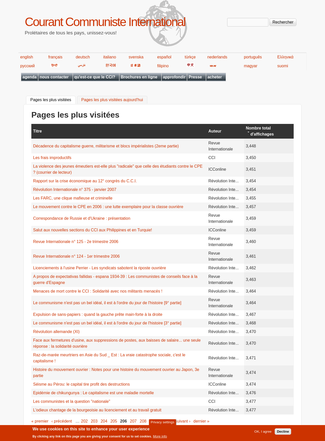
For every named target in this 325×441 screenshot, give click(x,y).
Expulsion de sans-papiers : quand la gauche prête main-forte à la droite (97, 314)
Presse (195, 77)
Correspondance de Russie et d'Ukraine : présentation (81, 218)
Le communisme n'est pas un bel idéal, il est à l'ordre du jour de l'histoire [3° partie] (107, 323)
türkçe (190, 57)
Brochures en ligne (139, 77)
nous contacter (54, 77)
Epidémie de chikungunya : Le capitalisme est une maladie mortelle (93, 393)
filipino (163, 66)
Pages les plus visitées (53, 99)
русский (27, 66)
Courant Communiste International (105, 22)
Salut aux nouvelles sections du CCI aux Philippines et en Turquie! (92, 230)
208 (143, 421)
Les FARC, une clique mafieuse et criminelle (72, 198)
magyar (250, 66)
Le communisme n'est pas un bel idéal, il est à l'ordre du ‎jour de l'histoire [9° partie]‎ (107, 303)
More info (160, 438)
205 (113, 421)
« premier (40, 421)
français (55, 57)
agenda (29, 77)
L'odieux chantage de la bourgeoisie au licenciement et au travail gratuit (97, 410)
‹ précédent (62, 421)
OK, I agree (262, 433)
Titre (37, 131)
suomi (282, 66)
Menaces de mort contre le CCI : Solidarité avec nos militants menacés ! (97, 291)
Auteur (215, 131)
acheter (214, 77)
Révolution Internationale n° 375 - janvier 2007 (74, 189)
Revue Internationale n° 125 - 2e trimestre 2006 (75, 241)
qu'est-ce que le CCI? (94, 77)
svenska (136, 57)
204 (104, 421)
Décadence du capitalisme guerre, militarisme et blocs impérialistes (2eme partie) (106, 146)
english (26, 57)
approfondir (174, 77)
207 (133, 421)
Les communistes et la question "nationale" (71, 401)
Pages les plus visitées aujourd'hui (112, 100)
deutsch (83, 57)
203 (94, 421)
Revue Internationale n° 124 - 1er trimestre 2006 (76, 256)
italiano (109, 57)
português (253, 57)
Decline (283, 433)
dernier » (201, 421)
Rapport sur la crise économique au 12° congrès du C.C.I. (85, 181)
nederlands (217, 57)
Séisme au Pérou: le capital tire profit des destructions (81, 384)
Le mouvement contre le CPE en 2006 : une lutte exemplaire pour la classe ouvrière (108, 207)
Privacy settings (162, 424)
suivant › (182, 421)
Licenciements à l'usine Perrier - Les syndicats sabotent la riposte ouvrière (99, 268)
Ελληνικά (285, 57)
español (164, 57)
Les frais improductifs (52, 158)
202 (84, 421)
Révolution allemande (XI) (56, 331)
